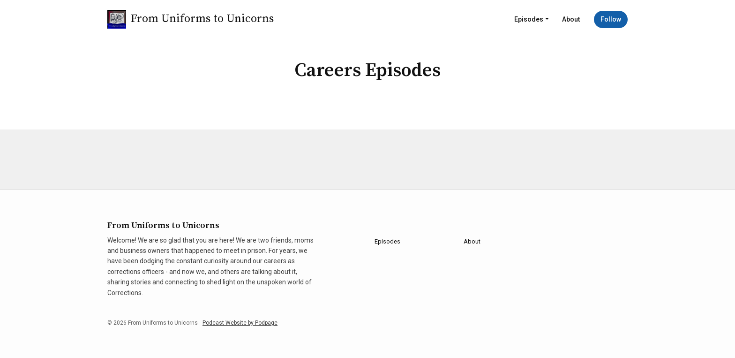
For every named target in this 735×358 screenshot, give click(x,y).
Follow (610, 19)
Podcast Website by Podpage (240, 323)
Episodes (528, 19)
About (571, 19)
